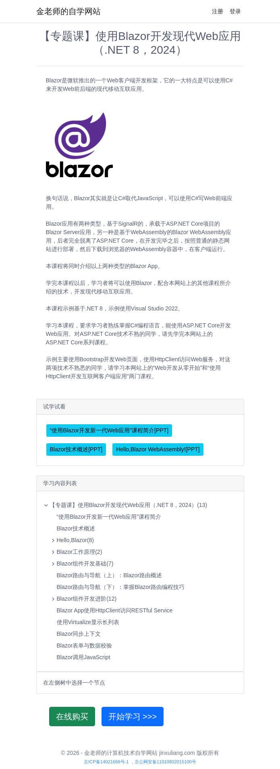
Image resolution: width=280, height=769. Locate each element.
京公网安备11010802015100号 (165, 761)
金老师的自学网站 (68, 11)
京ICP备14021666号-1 (106, 761)
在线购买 (72, 716)
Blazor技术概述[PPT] (76, 449)
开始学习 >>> (132, 716)
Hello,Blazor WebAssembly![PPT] (157, 449)
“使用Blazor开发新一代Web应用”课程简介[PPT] (109, 430)
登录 (235, 11)
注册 (217, 11)
